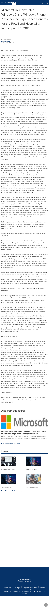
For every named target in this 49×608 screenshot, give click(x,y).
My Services (24, 576)
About (24, 574)
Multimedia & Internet (32, 487)
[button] (42, 2)
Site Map (42, 587)
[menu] (2, 2)
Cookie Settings (27, 589)
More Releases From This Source (11, 444)
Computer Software (31, 469)
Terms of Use (7, 587)
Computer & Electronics (8, 469)
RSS (19, 589)
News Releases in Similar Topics (11, 491)
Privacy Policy (17, 587)
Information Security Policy (30, 587)
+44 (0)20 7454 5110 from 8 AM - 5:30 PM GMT (24, 581)
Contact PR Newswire (24, 570)
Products (24, 572)
